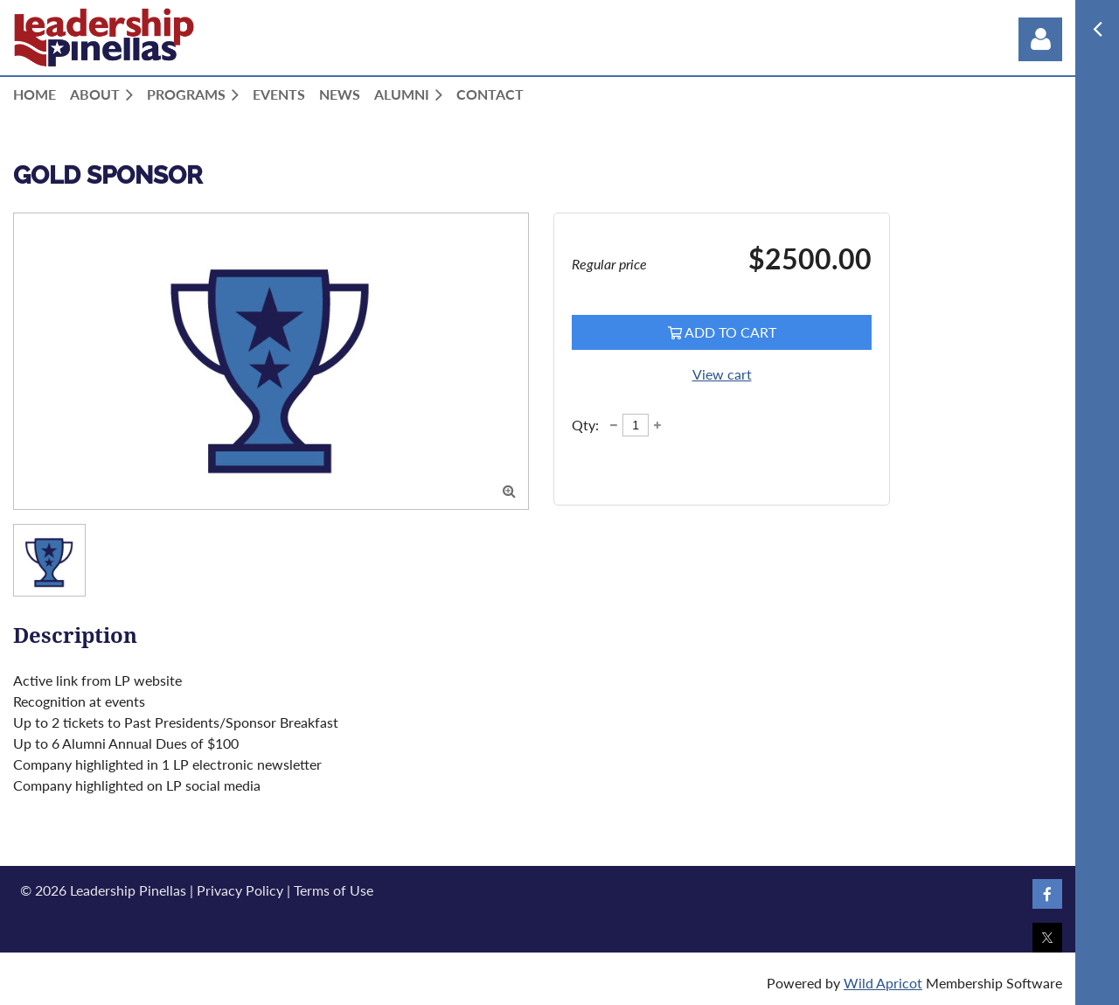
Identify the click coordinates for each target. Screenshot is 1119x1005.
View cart (722, 374)
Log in (1040, 39)
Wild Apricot (883, 982)
